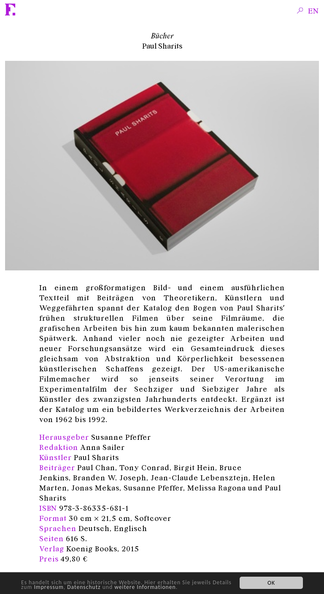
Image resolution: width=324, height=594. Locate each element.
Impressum (48, 587)
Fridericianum (10, 9)
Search (300, 10)
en (313, 10)
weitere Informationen (145, 587)
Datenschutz (83, 587)
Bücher (162, 35)
